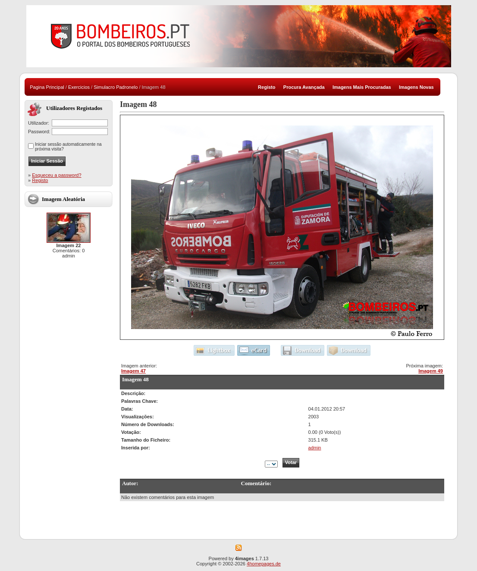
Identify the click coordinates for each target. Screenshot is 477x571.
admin (314, 447)
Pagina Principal (47, 87)
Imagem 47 (133, 370)
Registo (40, 180)
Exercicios (79, 87)
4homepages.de (264, 563)
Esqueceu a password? (56, 175)
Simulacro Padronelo (116, 87)
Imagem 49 (430, 370)
